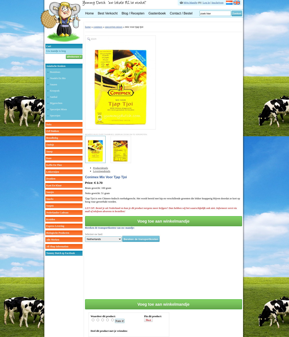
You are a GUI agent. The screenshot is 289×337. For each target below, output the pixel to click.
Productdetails (100, 167)
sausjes (50, 192)
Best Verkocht (108, 13)
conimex (97, 26)
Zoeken (236, 13)
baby (49, 124)
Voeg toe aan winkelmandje (163, 221)
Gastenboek (157, 13)
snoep (49, 151)
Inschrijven (217, 2)
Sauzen (53, 84)
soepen (50, 205)
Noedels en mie (58, 78)
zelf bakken (52, 131)
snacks (50, 199)
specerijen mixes (113, 26)
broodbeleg (52, 137)
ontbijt (50, 144)
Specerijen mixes (58, 109)
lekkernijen (52, 171)
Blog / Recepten (133, 13)
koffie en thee (54, 165)
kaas (49, 158)
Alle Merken (52, 239)
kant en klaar (54, 185)
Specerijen (55, 115)
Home (89, 13)
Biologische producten (57, 232)
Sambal (53, 97)
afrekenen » (74, 56)
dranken (50, 178)
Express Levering (55, 226)
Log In (206, 2)
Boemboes (55, 72)
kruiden (50, 219)
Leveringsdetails (101, 171)
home (88, 26)
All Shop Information (57, 246)
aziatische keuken (56, 66)
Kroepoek (55, 90)
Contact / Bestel (181, 13)
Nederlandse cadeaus (57, 212)
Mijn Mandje (190, 2)
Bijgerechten (56, 103)
